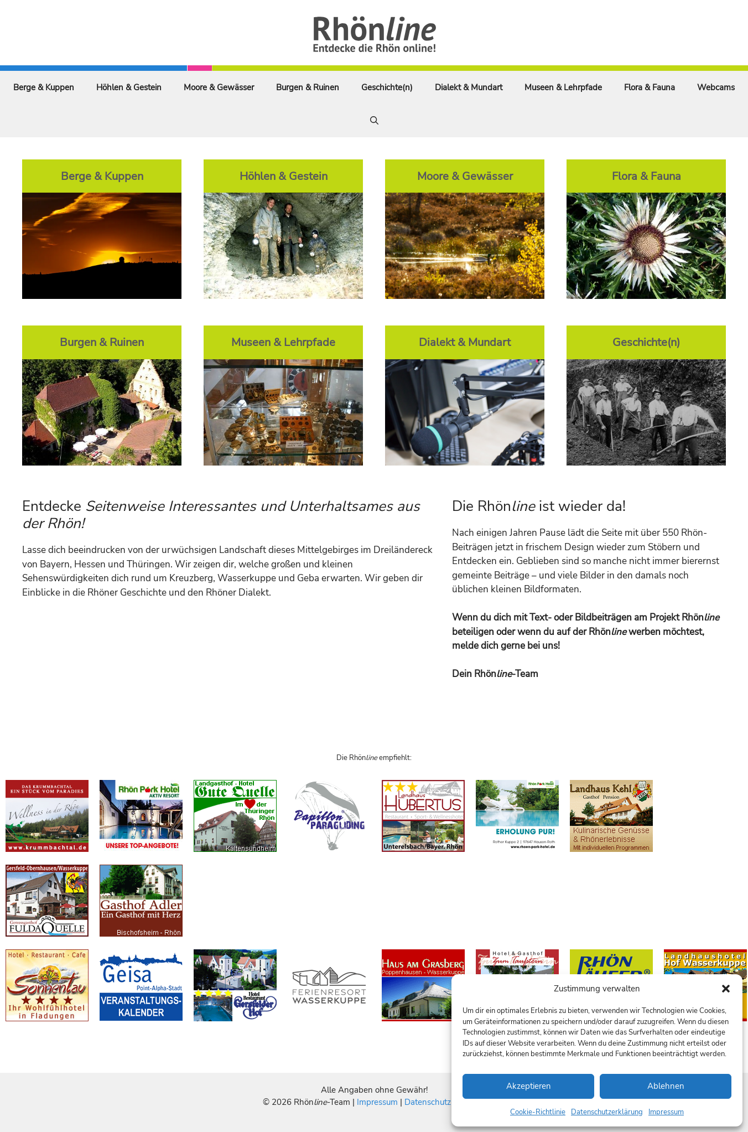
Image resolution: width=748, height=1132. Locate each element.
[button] (725, 988)
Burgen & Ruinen (307, 87)
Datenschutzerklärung (607, 1112)
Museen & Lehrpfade (563, 87)
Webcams (716, 87)
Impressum (666, 1112)
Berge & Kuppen (43, 87)
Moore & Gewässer (219, 87)
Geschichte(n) (387, 87)
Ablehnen (665, 1086)
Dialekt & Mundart (468, 87)
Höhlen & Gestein (129, 87)
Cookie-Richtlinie (537, 1112)
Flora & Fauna (649, 87)
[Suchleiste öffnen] (374, 120)
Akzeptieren (528, 1086)
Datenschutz (427, 1102)
